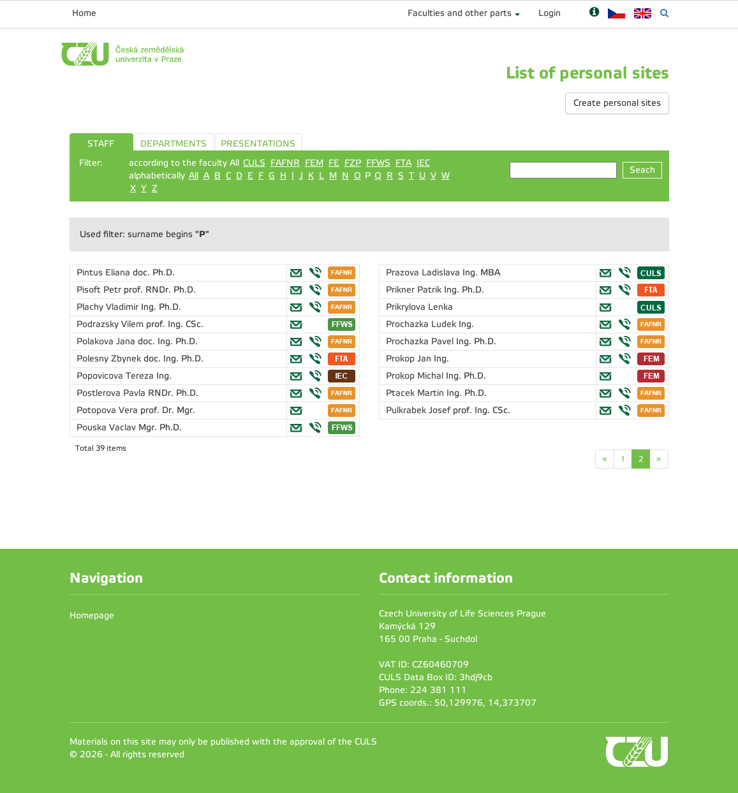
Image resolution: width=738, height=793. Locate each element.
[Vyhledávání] (664, 13)
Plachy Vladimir (109, 307)
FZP (352, 163)
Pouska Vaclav (107, 427)
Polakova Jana (107, 341)
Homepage (92, 615)
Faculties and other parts (460, 13)
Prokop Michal (416, 376)
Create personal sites (617, 103)
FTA (403, 163)
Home (84, 13)
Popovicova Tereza (116, 376)
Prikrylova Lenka (419, 307)
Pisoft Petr (100, 290)
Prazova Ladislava (424, 272)
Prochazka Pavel (421, 341)
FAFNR (285, 163)
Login (549, 13)
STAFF (100, 144)
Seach (642, 170)
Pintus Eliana (105, 272)
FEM (314, 163)
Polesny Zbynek (110, 358)
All (193, 175)
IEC (423, 163)
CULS (254, 163)
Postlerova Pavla (112, 393)
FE (333, 163)
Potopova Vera (108, 410)
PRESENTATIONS (258, 144)
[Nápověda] (594, 13)
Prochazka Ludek (422, 324)
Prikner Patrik (415, 290)
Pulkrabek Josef (419, 410)
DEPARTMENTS (173, 144)
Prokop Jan (410, 358)
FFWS (378, 163)
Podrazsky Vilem (111, 324)
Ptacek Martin (416, 393)
